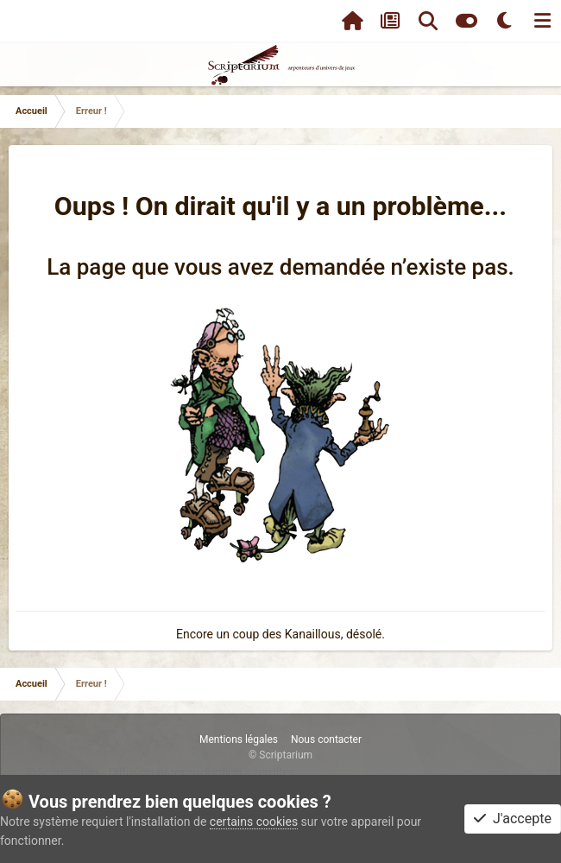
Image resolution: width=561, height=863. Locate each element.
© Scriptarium (280, 755)
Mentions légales (238, 739)
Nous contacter (326, 739)
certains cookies (254, 821)
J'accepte (513, 818)
